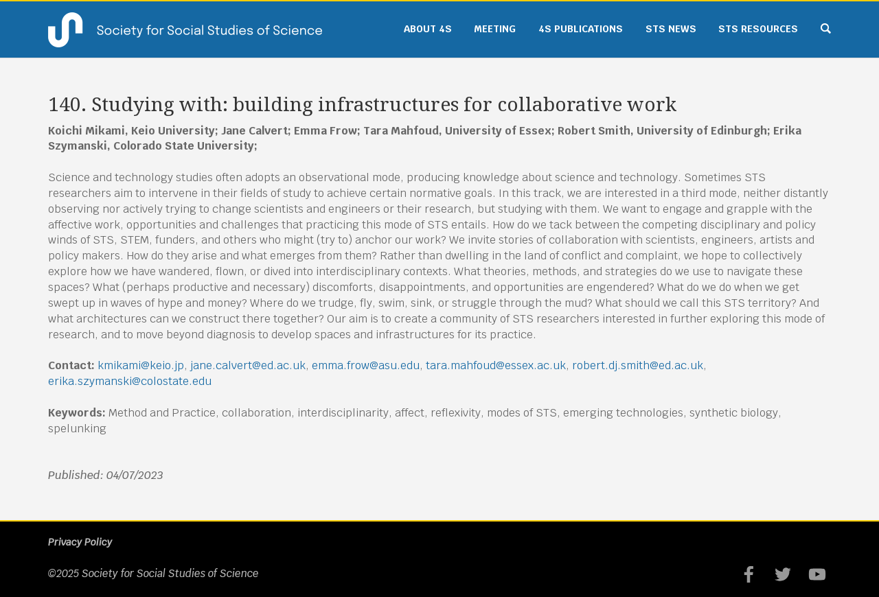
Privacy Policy (80, 542)
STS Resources (758, 29)
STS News (671, 29)
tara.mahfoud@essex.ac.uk (496, 365)
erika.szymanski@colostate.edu (130, 381)
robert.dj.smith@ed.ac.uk (637, 365)
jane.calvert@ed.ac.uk (248, 365)
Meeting (495, 29)
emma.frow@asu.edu (366, 365)
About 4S (428, 29)
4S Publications (580, 29)
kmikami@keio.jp (141, 365)
